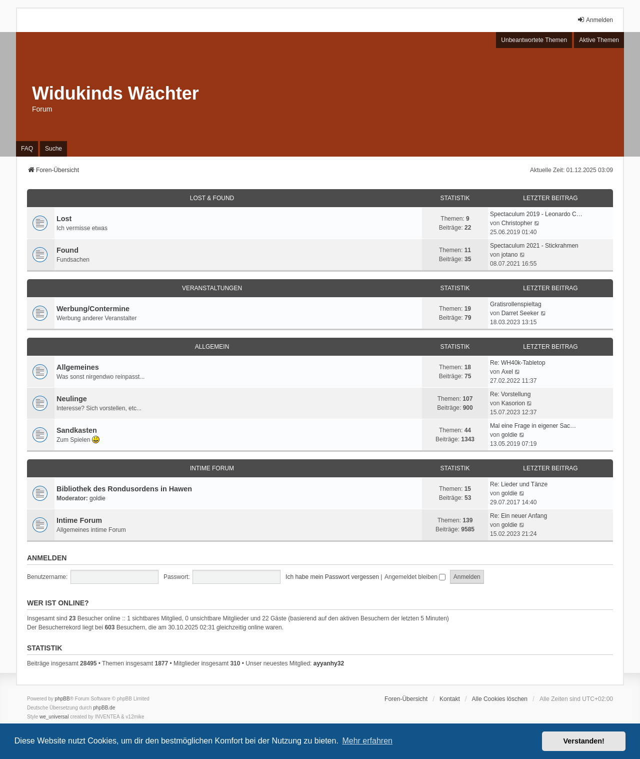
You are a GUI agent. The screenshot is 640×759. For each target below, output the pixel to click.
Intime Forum (212, 468)
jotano (510, 254)
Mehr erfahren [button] (367, 740)
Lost (64, 219)
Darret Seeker (520, 313)
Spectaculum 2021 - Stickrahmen (534, 245)
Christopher (517, 223)
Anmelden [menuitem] (595, 20)
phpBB (62, 698)
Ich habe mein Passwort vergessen (332, 576)
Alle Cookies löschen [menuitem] (500, 698)
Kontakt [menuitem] (450, 698)
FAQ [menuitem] (27, 148)
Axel (507, 371)
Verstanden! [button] (584, 741)
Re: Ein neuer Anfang (518, 515)
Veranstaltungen (212, 288)
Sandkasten (76, 430)
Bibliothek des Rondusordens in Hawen (124, 489)
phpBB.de (104, 707)
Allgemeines (77, 367)
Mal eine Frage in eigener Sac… (533, 425)
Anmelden (46, 558)
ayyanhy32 (329, 663)
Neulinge (71, 399)
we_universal (54, 716)
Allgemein (212, 346)
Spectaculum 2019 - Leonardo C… (536, 214)
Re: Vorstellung (510, 394)
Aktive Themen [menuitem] (599, 40)
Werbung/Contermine (93, 309)
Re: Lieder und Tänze (519, 484)
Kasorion (513, 403)
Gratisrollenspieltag (516, 304)
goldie (510, 434)
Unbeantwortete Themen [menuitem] (534, 40)
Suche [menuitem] (53, 148)
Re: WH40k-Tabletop (518, 362)
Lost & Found (212, 198)
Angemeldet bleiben (415, 576)
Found (67, 250)
